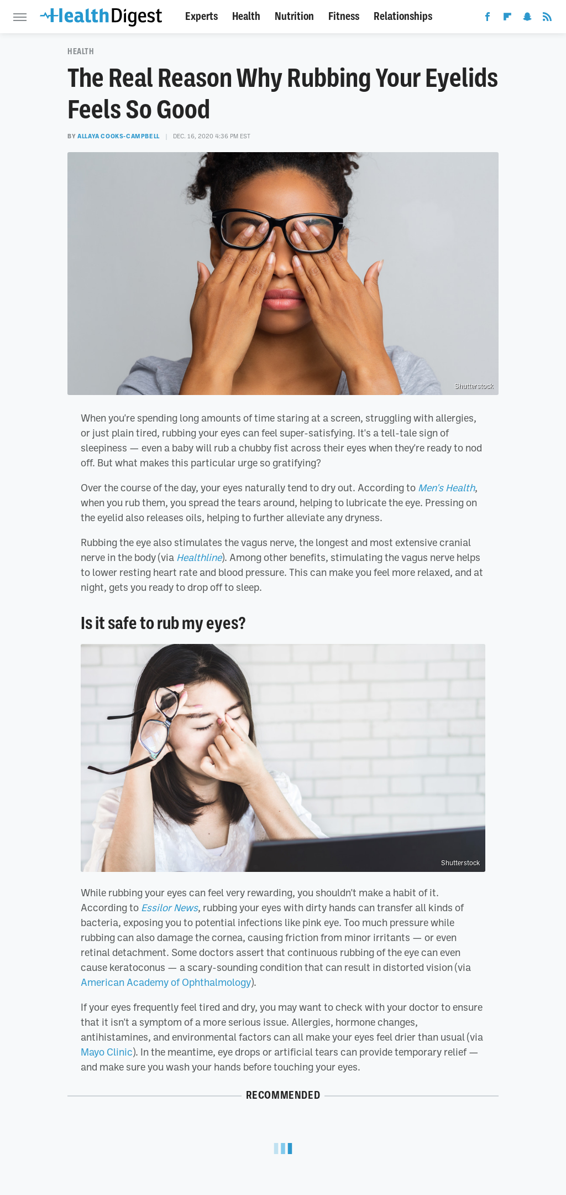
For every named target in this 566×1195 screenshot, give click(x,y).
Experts (201, 16)
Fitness (343, 16)
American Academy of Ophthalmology (166, 982)
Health (246, 16)
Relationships (403, 16)
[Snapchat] (527, 18)
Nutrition (294, 16)
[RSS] (547, 18)
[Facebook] (487, 18)
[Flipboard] (507, 18)
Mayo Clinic (107, 1052)
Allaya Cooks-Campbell (118, 136)
